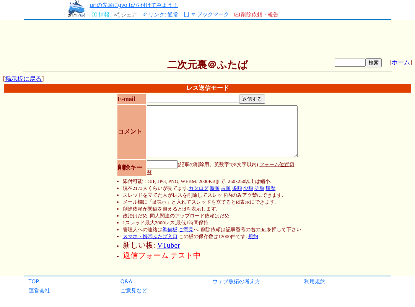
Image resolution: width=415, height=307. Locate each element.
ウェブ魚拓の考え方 (236, 281)
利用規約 (314, 281)
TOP (34, 281)
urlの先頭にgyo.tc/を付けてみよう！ (134, 4)
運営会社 (39, 290)
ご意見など (133, 290)
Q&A (126, 281)
